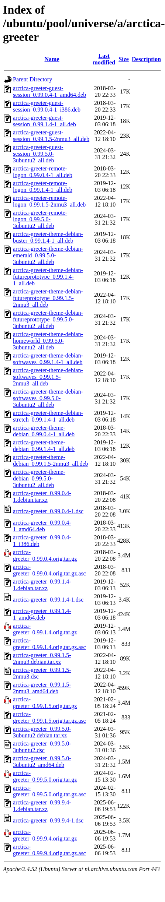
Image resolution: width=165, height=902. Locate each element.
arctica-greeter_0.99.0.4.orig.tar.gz (45, 555)
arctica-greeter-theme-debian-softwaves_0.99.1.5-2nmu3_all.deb (48, 377)
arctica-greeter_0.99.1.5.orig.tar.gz (45, 702)
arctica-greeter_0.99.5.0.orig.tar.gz (45, 776)
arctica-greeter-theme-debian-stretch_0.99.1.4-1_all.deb (48, 416)
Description (146, 59)
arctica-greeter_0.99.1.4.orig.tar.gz (45, 629)
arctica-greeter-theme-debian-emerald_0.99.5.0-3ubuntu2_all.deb (48, 255)
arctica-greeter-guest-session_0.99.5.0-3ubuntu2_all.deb (38, 153)
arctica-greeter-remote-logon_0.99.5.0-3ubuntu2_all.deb (40, 219)
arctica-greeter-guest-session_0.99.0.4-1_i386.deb (46, 106)
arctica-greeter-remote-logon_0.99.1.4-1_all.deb (42, 186)
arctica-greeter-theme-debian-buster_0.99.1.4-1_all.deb (48, 237)
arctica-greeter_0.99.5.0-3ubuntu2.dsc (42, 746)
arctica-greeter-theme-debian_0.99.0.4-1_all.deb (44, 430)
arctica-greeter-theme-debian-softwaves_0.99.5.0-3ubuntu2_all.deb (48, 398)
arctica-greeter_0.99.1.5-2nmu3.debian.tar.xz (42, 658)
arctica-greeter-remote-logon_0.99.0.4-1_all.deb (42, 171)
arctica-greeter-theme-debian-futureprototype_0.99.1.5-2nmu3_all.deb (48, 298)
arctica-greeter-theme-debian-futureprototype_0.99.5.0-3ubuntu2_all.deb (48, 319)
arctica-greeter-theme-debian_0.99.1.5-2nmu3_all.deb (50, 460)
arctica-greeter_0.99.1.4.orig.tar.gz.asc (49, 643)
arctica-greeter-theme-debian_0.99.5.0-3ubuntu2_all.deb (39, 478)
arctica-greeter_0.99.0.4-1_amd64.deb (42, 525)
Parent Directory (32, 79)
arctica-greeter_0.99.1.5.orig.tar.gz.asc (49, 717)
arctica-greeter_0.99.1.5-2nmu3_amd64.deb (42, 687)
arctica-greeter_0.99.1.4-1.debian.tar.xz (42, 584)
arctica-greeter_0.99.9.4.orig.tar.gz (45, 835)
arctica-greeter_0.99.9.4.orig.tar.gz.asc (49, 849)
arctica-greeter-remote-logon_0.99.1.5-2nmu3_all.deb (49, 201)
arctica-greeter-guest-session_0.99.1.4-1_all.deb (44, 120)
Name (52, 59)
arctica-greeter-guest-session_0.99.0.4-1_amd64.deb (49, 91)
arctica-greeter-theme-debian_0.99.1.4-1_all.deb (44, 445)
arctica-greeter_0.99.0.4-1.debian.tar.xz (42, 496)
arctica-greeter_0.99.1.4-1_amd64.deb (42, 614)
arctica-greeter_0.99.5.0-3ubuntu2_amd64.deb (42, 761)
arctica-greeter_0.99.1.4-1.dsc (48, 599)
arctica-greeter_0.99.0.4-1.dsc (48, 511)
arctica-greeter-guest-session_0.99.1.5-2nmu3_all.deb (51, 135)
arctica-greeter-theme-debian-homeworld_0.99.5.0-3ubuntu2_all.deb (48, 340)
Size (123, 59)
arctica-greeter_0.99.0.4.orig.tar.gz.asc (49, 570)
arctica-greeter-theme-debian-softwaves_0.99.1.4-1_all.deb (48, 358)
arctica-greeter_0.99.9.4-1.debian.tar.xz (42, 805)
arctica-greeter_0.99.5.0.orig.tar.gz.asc (49, 791)
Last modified (104, 59)
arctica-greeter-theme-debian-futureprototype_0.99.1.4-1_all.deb (48, 276)
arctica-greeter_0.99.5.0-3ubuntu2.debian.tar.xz (42, 732)
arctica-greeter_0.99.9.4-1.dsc (48, 820)
